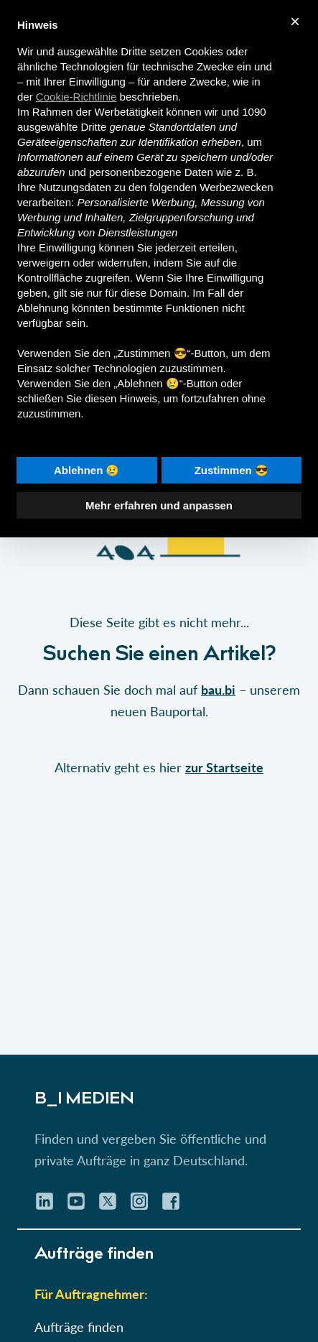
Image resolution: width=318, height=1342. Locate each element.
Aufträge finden (78, 1327)
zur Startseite (224, 767)
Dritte (93, 127)
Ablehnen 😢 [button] (87, 470)
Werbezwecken (236, 187)
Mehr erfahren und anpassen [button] (159, 505)
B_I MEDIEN (84, 1100)
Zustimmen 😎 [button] (231, 470)
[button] (159, 585)
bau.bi (218, 690)
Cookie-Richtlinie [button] (76, 97)
